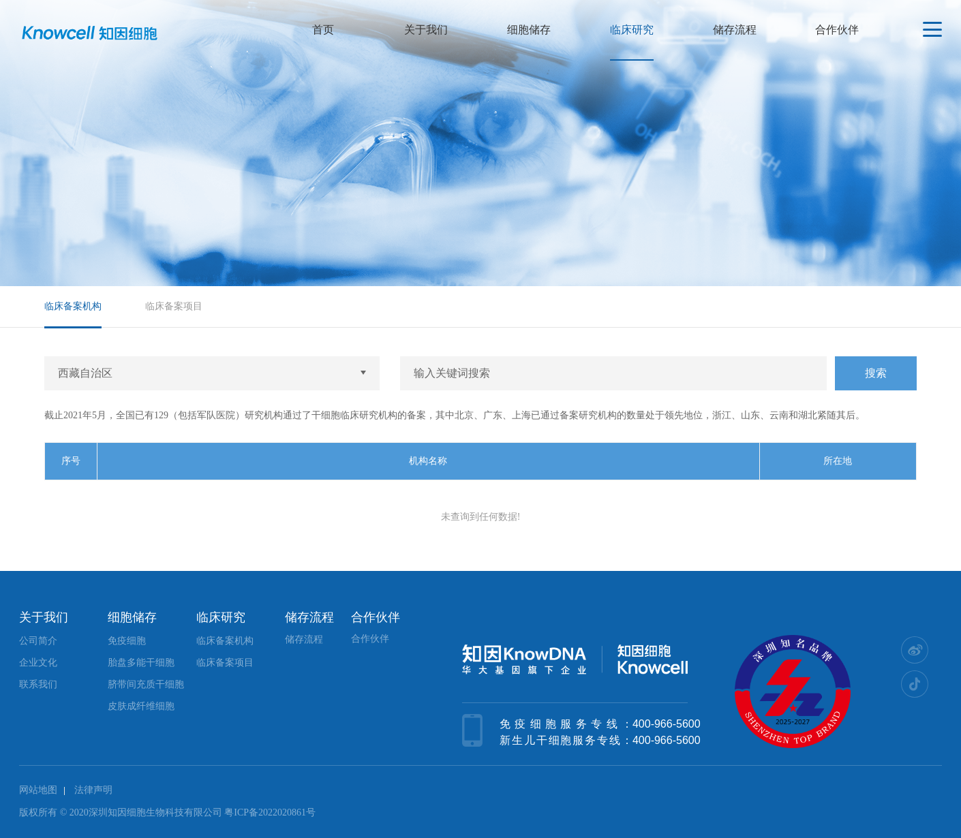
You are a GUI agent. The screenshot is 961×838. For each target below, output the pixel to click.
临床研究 (632, 29)
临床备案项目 (173, 306)
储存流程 (735, 29)
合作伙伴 (837, 29)
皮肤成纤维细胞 (141, 706)
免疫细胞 (127, 641)
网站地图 (38, 790)
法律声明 (93, 790)
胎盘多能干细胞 (141, 662)
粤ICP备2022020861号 (270, 812)
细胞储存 (529, 29)
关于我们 (426, 29)
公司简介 (38, 641)
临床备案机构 (73, 306)
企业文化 (38, 662)
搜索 (876, 373)
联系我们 (38, 684)
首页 (323, 29)
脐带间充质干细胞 (146, 684)
